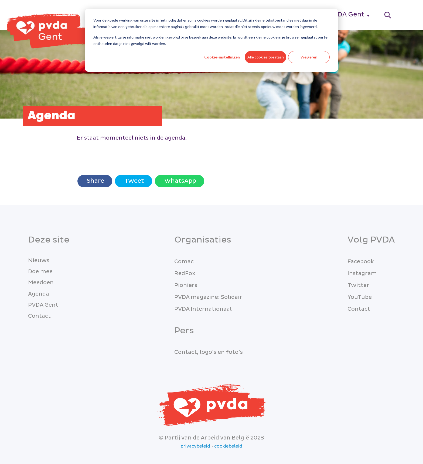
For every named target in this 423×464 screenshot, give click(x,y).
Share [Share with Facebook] (95, 181)
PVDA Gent (346, 14)
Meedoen (41, 282)
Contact (39, 316)
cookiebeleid (228, 446)
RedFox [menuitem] (184, 273)
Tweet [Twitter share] (133, 181)
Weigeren (309, 57)
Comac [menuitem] (184, 261)
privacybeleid (195, 446)
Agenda (38, 294)
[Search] (388, 15)
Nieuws (38, 260)
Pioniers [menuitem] (185, 285)
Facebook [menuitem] (360, 261)
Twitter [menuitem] (358, 285)
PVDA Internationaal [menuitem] (203, 309)
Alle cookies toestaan (265, 57)
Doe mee (40, 271)
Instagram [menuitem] (362, 273)
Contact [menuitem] (358, 309)
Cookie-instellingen (222, 57)
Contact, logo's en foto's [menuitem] (208, 352)
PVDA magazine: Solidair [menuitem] (208, 297)
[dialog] (211, 40)
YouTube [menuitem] (359, 297)
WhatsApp (179, 181)
